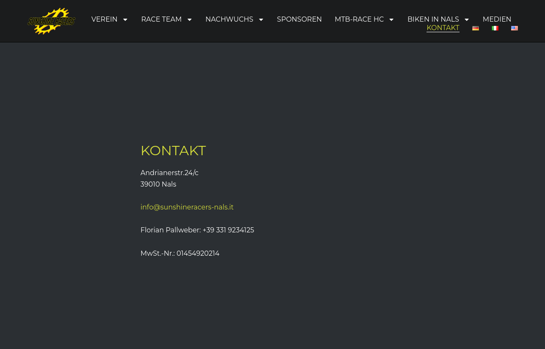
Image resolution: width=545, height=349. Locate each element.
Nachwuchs (235, 19)
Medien (497, 19)
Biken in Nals (438, 19)
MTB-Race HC (365, 19)
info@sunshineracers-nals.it (187, 207)
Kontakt (443, 28)
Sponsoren (299, 19)
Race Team (167, 19)
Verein (110, 19)
